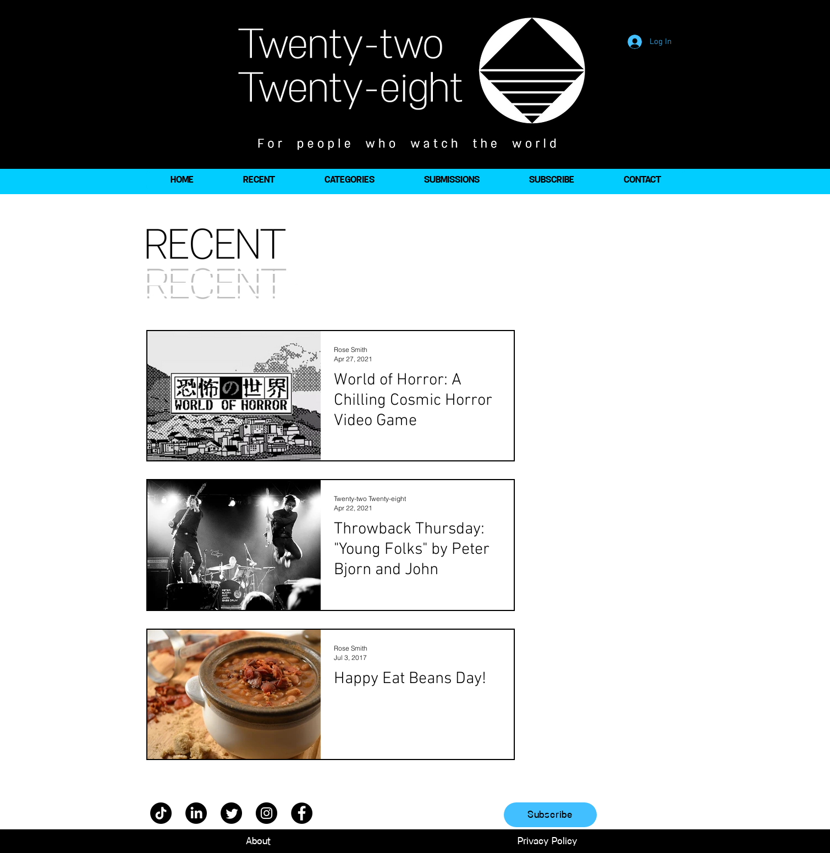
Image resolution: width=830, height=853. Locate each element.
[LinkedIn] (196, 813)
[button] (349, 180)
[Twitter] (231, 813)
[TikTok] (161, 813)
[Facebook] (301, 813)
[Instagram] (266, 813)
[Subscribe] (550, 814)
